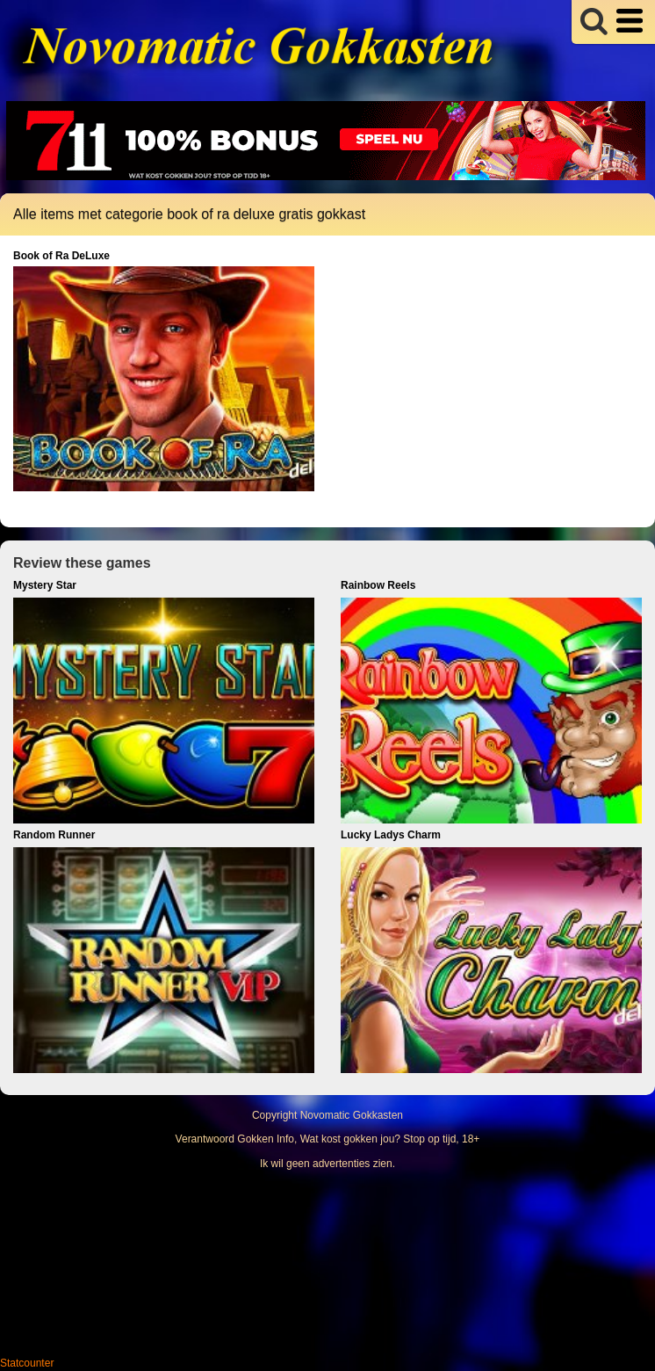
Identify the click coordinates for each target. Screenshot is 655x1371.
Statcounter (27, 1363)
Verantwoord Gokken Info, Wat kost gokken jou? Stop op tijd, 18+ (328, 1139)
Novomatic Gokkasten (351, 1115)
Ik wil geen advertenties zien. (327, 1163)
